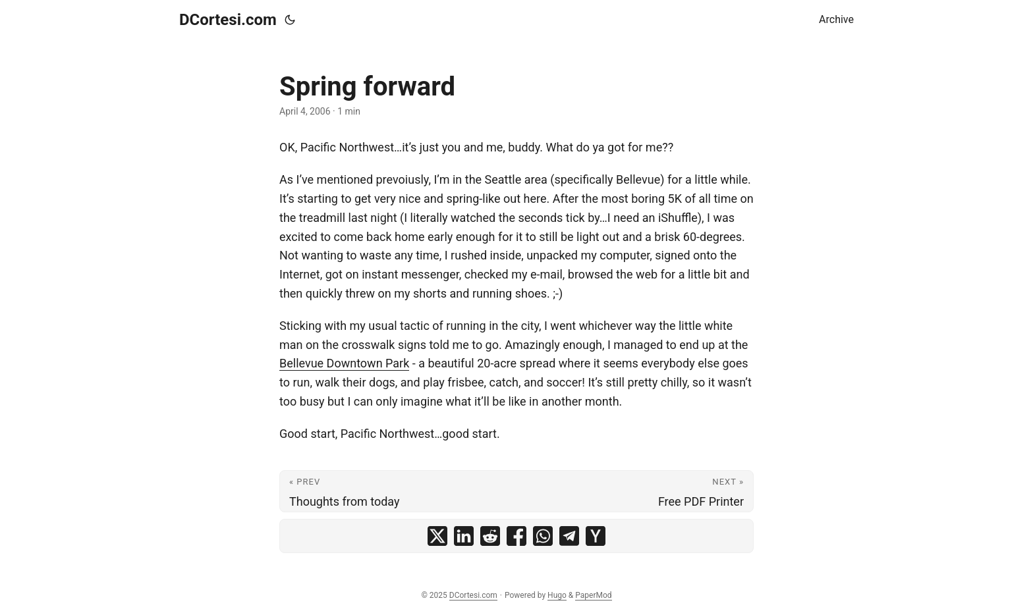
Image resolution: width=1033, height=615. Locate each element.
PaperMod (593, 595)
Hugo (557, 595)
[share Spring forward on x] (437, 536)
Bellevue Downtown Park (344, 363)
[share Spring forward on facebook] (516, 536)
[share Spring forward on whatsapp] (543, 536)
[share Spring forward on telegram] (569, 536)
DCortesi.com (228, 20)
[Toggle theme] (290, 20)
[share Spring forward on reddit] (490, 536)
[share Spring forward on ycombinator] (595, 536)
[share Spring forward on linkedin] (464, 536)
